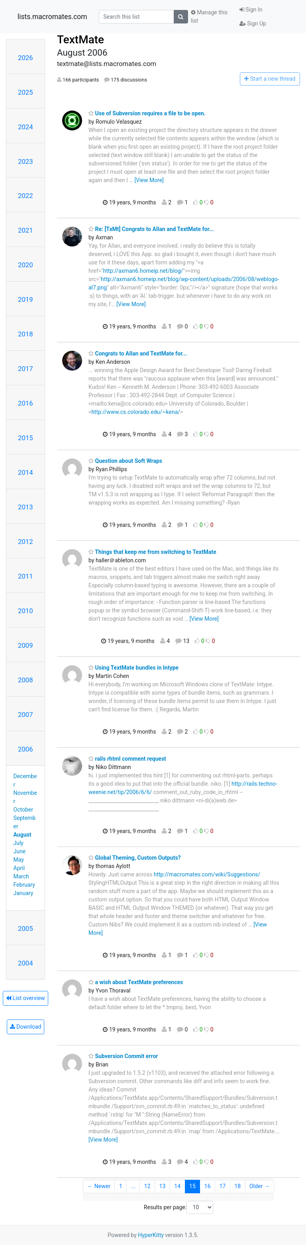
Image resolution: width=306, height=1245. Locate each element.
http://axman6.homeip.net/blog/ (143, 271)
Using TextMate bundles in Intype (133, 667)
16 (207, 1186)
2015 (25, 438)
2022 (25, 196)
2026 (25, 58)
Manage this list (209, 16)
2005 (25, 928)
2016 (25, 403)
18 (237, 1186)
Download (25, 1027)
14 (177, 1186)
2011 (25, 576)
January (23, 893)
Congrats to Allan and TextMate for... (137, 353)
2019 (25, 299)
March (21, 876)
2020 (25, 265)
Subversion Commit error (123, 1056)
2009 (25, 645)
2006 (25, 749)
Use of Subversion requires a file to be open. (147, 113)
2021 (25, 230)
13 (162, 1186)
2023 (25, 161)
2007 (25, 715)
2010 (25, 611)
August (22, 834)
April (19, 868)
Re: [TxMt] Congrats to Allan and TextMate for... (151, 229)
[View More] (148, 180)
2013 (25, 507)
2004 (25, 963)
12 (147, 1186)
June (20, 851)
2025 (25, 92)
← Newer (98, 1186)
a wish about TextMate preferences (135, 982)
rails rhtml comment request (127, 759)
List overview (25, 998)
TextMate (80, 39)
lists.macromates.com (52, 17)
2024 (25, 127)
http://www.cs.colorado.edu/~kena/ (135, 412)
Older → (259, 1186)
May (19, 860)
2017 (25, 369)
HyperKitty (151, 1235)
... (133, 1186)
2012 (25, 542)
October (23, 809)
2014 (25, 472)
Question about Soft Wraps (125, 461)
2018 (25, 334)
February (24, 885)
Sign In (251, 9)
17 (223, 1186)
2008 (25, 680)
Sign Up (252, 23)
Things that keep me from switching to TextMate (152, 552)
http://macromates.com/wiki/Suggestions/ (207, 874)
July (19, 843)
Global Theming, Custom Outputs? (134, 858)
